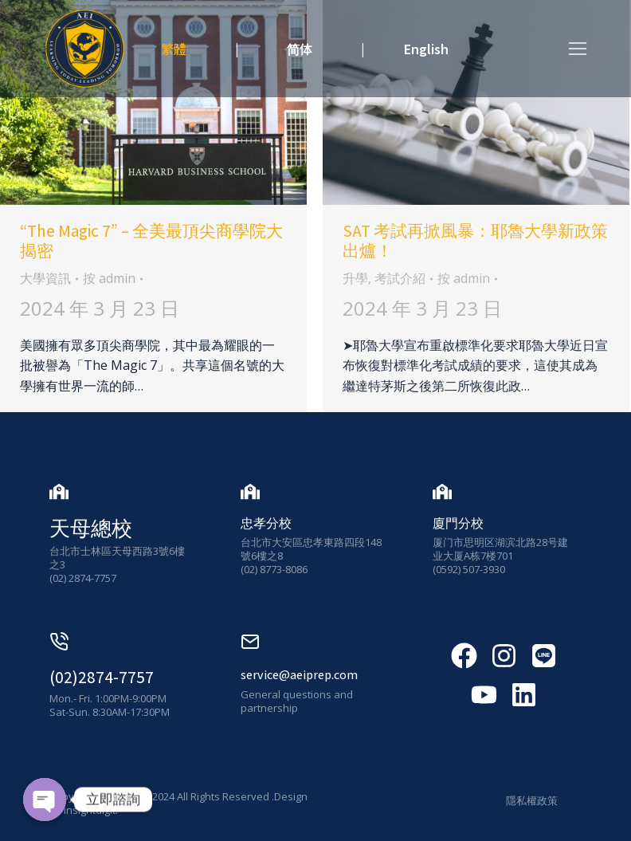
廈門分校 (458, 523)
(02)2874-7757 (101, 677)
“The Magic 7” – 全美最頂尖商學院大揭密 (151, 240)
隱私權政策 (532, 800)
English (426, 48)
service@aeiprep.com (299, 674)
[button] (577, 49)
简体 (299, 48)
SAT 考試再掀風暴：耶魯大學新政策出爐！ (475, 240)
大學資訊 (45, 278)
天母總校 (90, 527)
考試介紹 (399, 278)
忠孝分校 (266, 523)
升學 (355, 278)
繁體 (173, 48)
